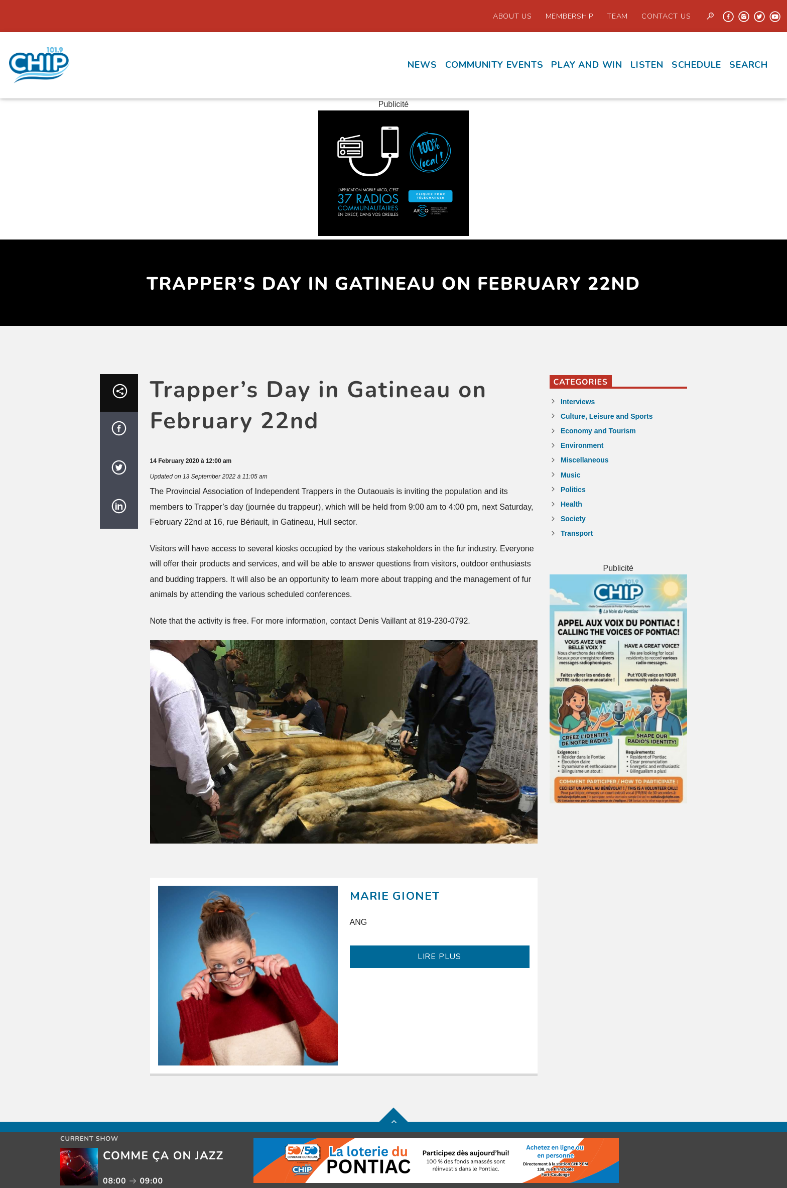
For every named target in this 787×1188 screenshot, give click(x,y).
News (422, 65)
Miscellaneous (585, 460)
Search (748, 65)
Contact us (666, 16)
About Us (512, 16)
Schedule (696, 65)
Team (617, 16)
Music (571, 475)
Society (573, 519)
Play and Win (586, 65)
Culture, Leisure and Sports (607, 416)
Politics (573, 490)
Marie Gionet (395, 896)
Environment (582, 445)
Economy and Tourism (598, 431)
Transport (577, 533)
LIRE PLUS (439, 956)
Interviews (578, 402)
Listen (647, 65)
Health (571, 504)
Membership (569, 16)
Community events (494, 65)
